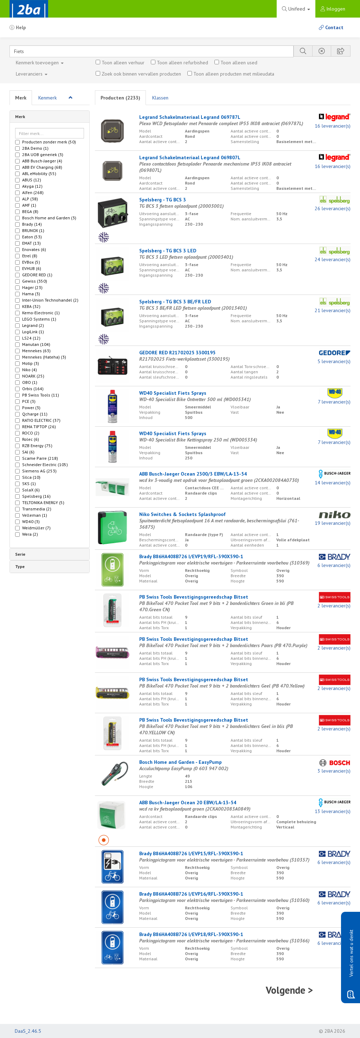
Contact (331, 27)
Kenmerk (40, 62)
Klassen (160, 98)
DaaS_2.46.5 (28, 1031)
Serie (20, 554)
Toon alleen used (238, 62)
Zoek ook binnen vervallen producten (141, 74)
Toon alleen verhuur (123, 62)
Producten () (120, 98)
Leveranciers (31, 74)
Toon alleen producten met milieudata (233, 74)
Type (20, 566)
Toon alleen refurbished (182, 62)
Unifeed (296, 9)
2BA (28, 9)
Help (17, 27)
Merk (20, 98)
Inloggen (333, 9)
